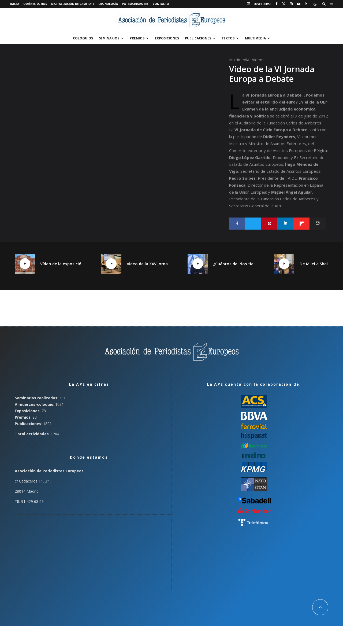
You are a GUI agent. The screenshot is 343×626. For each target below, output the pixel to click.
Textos (228, 38)
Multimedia (255, 38)
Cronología (108, 4)
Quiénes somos (35, 4)
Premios (137, 38)
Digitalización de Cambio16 (72, 4)
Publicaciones (198, 38)
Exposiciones (167, 38)
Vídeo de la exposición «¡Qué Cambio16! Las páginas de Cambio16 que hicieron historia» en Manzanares (62, 263)
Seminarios (109, 38)
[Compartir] (237, 224)
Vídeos (258, 59)
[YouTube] (299, 4)
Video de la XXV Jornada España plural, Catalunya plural (149, 263)
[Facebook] (276, 4)
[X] (284, 4)
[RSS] (306, 4)
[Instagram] (291, 4)
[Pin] (269, 224)
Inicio (14, 4)
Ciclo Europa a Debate (285, 129)
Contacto (161, 4)
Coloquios (83, 38)
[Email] (318, 224)
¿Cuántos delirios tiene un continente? (235, 263)
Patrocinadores (135, 4)
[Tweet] (253, 224)
